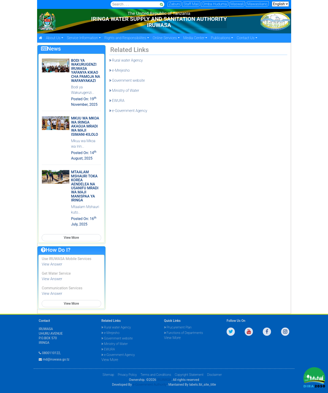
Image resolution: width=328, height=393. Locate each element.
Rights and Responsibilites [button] (125, 38)
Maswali (237, 4)
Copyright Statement (189, 375)
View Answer (52, 264)
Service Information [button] (82, 38)
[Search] (137, 4)
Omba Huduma (214, 4)
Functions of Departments (183, 333)
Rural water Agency (126, 60)
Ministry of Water (124, 90)
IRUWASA (164, 380)
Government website (127, 80)
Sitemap (108, 375)
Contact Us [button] (245, 38)
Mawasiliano (257, 4)
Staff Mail (191, 4)
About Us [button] (53, 38)
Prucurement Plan (178, 327)
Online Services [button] (165, 38)
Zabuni (174, 4)
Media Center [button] (193, 38)
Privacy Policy (127, 375)
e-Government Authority (150, 385)
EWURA (117, 100)
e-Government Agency (128, 110)
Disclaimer (214, 375)
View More (71, 237)
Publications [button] (220, 38)
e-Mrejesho (119, 70)
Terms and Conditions (156, 375)
